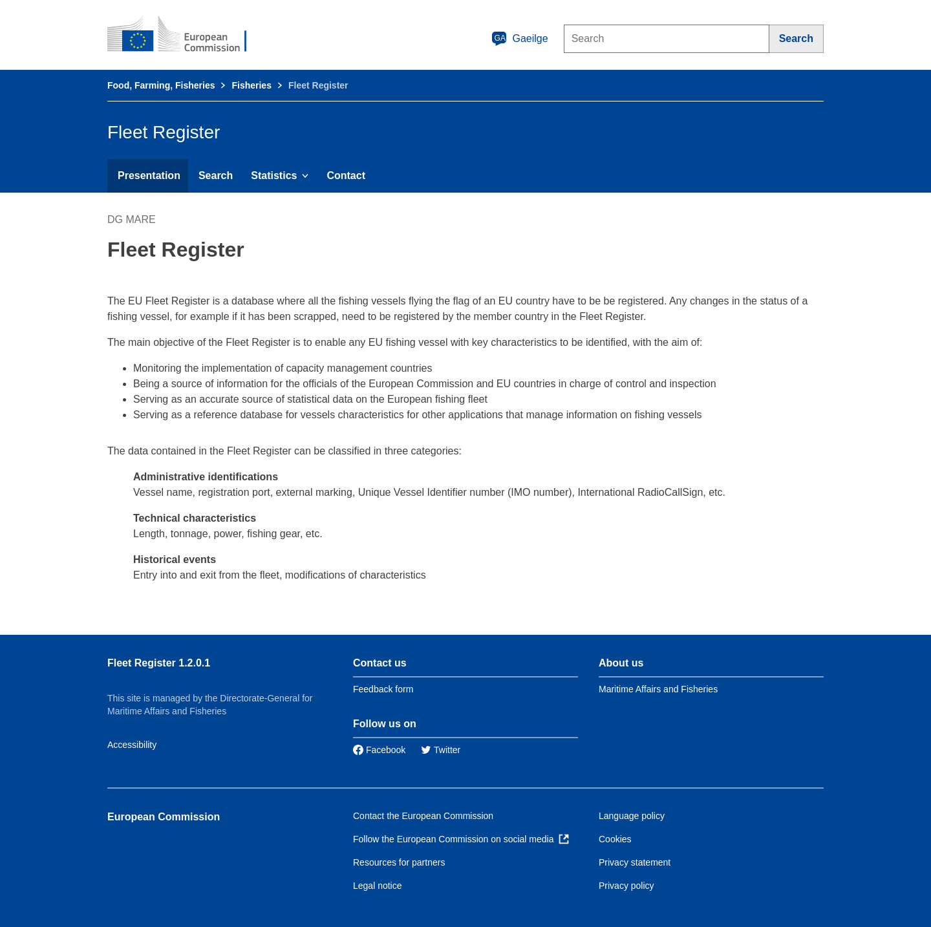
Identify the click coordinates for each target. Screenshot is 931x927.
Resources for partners (399, 862)
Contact (345, 175)
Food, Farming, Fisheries (161, 85)
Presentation (149, 175)
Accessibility (131, 745)
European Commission (163, 816)
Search (215, 175)
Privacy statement (634, 862)
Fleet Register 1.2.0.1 (158, 662)
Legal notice (377, 885)
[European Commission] (185, 35)
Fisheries (251, 85)
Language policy (632, 816)
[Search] (796, 39)
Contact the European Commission (423, 816)
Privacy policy (626, 885)
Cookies (615, 839)
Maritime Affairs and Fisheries (658, 689)
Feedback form (383, 689)
